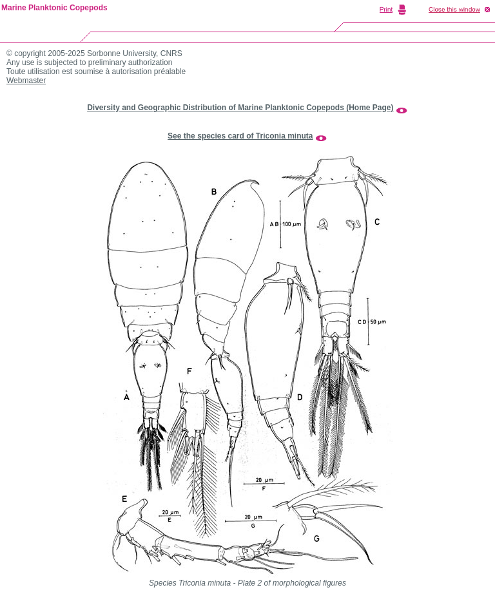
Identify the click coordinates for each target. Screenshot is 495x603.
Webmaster (26, 80)
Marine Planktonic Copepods (54, 7)
